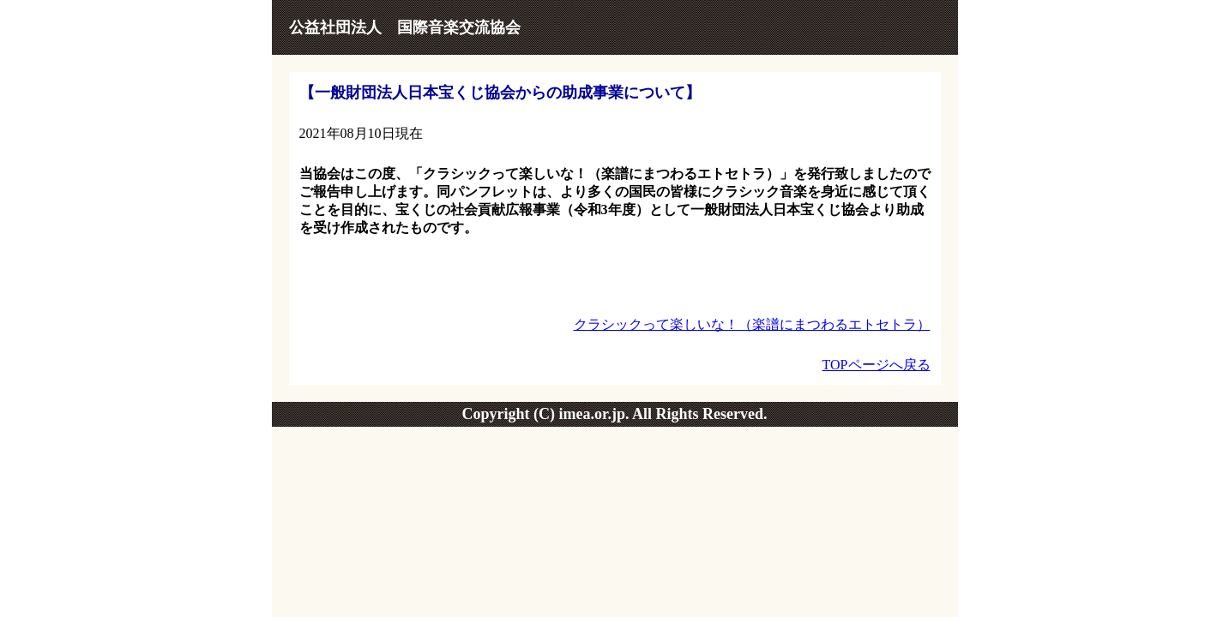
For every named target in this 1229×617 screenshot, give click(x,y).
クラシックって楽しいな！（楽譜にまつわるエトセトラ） (752, 324)
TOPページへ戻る (876, 364)
